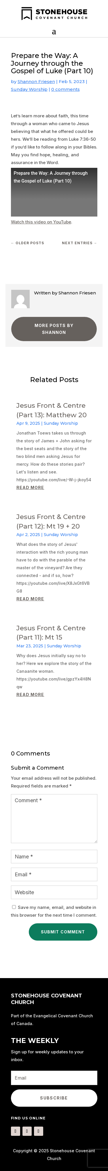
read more (30, 487)
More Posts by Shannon (54, 329)
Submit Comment (63, 931)
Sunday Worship (29, 89)
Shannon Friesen (36, 81)
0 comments (65, 89)
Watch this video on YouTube (41, 222)
